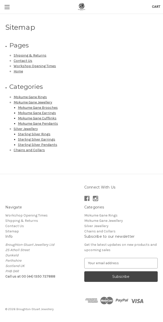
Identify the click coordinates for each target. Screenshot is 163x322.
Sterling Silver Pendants (37, 145)
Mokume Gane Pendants (38, 123)
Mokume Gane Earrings (37, 113)
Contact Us (23, 61)
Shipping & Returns (30, 55)
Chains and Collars (29, 150)
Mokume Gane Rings (30, 97)
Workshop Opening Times (35, 66)
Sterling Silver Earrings (36, 139)
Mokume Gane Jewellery (33, 102)
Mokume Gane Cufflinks (37, 118)
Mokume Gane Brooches (38, 107)
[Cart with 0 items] (156, 7)
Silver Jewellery (26, 129)
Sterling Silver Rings (34, 134)
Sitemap (12, 231)
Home (18, 71)
